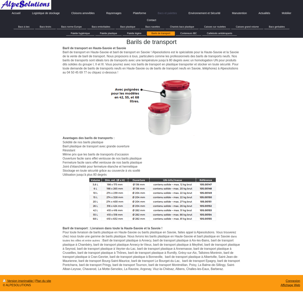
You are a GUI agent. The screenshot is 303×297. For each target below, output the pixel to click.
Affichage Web (290, 285)
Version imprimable (18, 281)
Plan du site (43, 281)
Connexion (293, 281)
